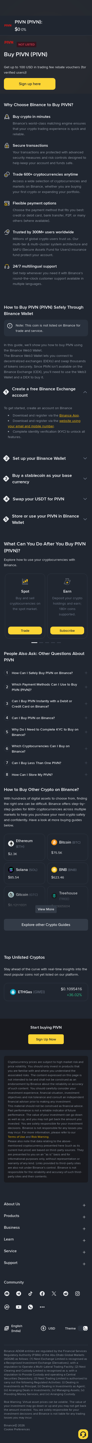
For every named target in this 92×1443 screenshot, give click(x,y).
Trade (25, 630)
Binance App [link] (69, 415)
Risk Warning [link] (40, 1137)
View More (46, 909)
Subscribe (67, 630)
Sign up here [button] (30, 83)
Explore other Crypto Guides (46, 924)
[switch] (83, 1328)
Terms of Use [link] (16, 1137)
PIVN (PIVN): (28, 22)
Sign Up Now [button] (46, 1039)
